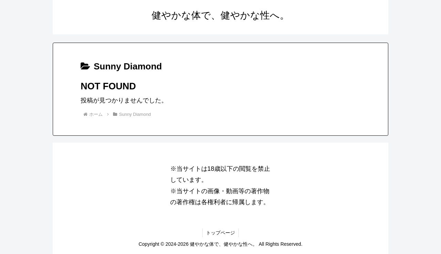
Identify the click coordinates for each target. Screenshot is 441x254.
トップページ (220, 232)
